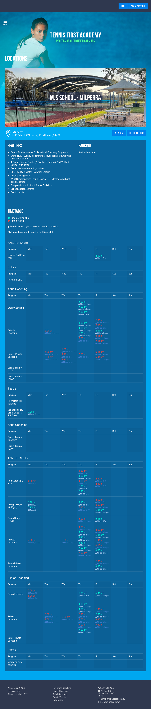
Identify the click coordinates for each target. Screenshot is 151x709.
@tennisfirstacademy (110, 702)
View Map (119, 133)
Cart (123, 6)
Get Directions (136, 133)
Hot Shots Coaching (62, 688)
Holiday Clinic (59, 700)
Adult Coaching (60, 694)
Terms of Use (14, 691)
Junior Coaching (60, 691)
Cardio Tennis (59, 697)
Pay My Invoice (138, 6)
